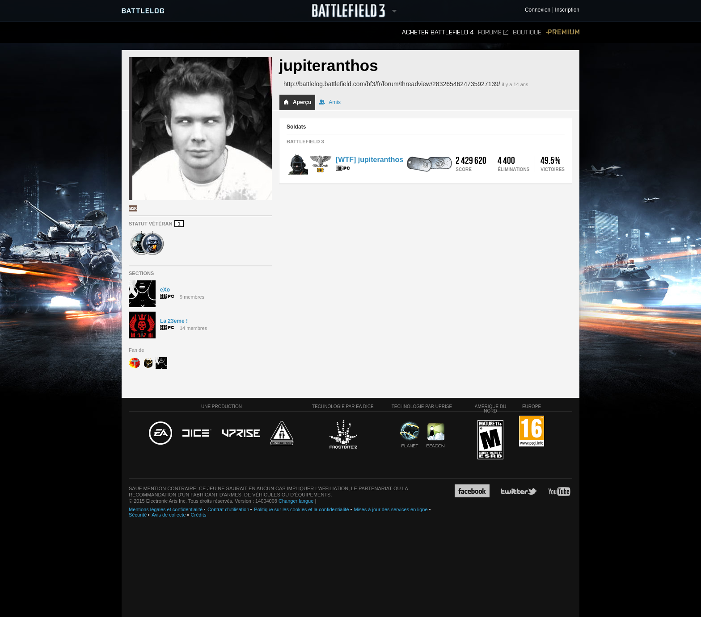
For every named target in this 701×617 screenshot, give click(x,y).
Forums (493, 32)
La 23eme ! (174, 321)
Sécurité (138, 514)
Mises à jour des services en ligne (391, 509)
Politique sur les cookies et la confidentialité (301, 509)
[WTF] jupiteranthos (369, 159)
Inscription (567, 10)
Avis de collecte (169, 514)
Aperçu (297, 102)
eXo (165, 290)
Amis (330, 102)
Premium (562, 32)
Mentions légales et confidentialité (166, 509)
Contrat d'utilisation (228, 509)
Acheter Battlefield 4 (437, 32)
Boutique (527, 32)
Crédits (199, 514)
